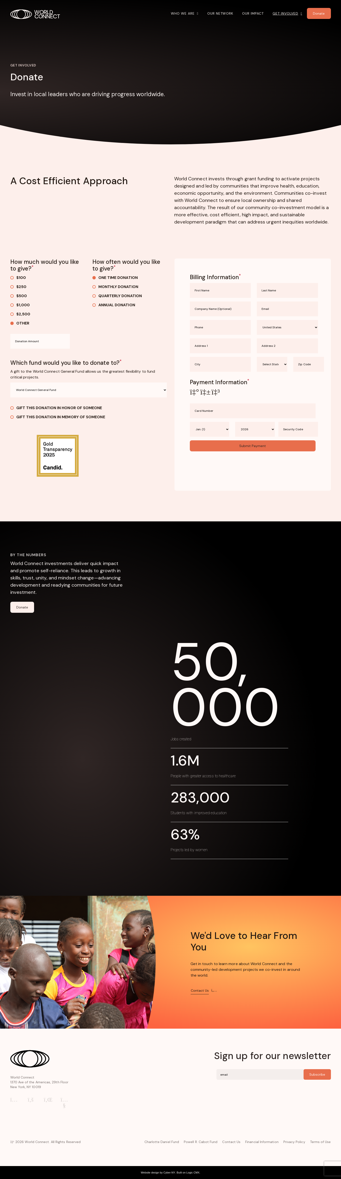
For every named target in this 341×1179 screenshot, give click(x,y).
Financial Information (261, 1142)
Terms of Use (320, 1142)
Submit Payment (252, 446)
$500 (18, 295)
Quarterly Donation (117, 295)
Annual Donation (113, 304)
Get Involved (285, 13)
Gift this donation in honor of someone (56, 407)
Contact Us (231, 1142)
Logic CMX (193, 1172)
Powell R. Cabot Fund (200, 1142)
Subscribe (317, 1074)
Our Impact (253, 13)
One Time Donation (115, 277)
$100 (18, 277)
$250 (18, 286)
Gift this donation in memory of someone (57, 416)
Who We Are (183, 13)
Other (19, 323)
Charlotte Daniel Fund (161, 1142)
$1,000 (20, 304)
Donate (22, 607)
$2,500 (20, 314)
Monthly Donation (115, 286)
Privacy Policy (294, 1142)
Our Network (220, 13)
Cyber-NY (169, 1172)
